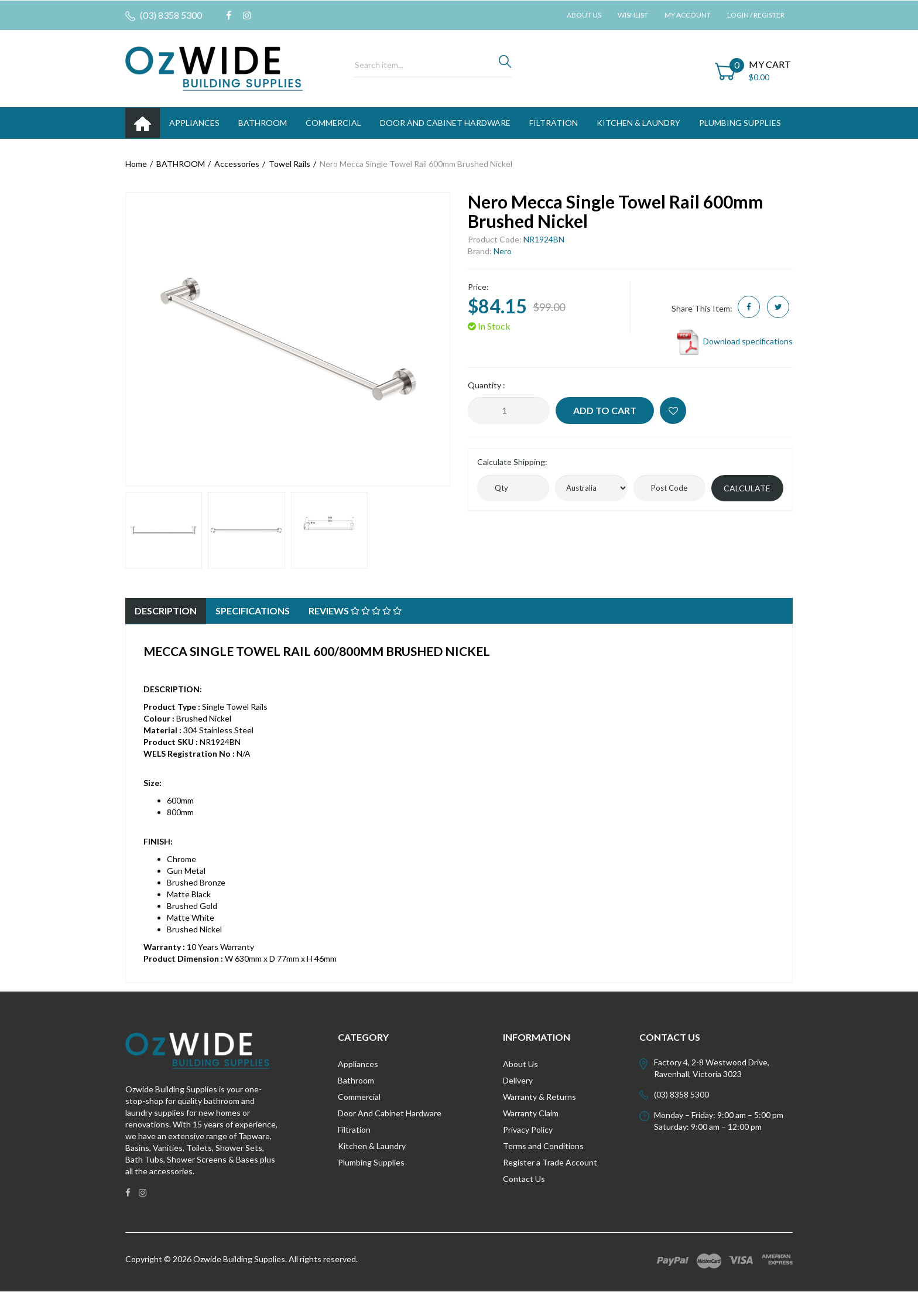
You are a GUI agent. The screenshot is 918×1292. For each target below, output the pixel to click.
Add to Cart (604, 410)
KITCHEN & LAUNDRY (638, 123)
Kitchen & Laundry (372, 1146)
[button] (673, 410)
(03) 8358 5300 (163, 15)
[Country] (591, 488)
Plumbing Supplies (371, 1162)
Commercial (333, 123)
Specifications (252, 610)
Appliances (358, 1064)
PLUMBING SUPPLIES (740, 123)
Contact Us (524, 1179)
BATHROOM (262, 123)
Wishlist (633, 15)
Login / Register (756, 15)
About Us (584, 15)
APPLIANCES (194, 123)
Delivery (518, 1080)
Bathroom (356, 1080)
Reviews (355, 610)
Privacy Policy (528, 1129)
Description (166, 610)
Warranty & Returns (539, 1097)
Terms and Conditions (543, 1146)
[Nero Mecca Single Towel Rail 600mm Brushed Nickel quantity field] (509, 410)
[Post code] (669, 488)
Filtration (354, 1129)
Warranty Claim (531, 1113)
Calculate (747, 488)
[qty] (513, 488)
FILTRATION (553, 123)
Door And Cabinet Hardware (389, 1113)
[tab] (165, 611)
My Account (687, 15)
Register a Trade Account (550, 1162)
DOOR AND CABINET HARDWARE (445, 123)
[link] (228, 15)
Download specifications (734, 341)
